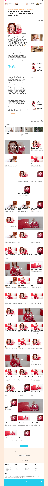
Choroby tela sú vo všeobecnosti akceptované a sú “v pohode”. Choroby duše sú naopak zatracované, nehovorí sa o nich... (11, 166)
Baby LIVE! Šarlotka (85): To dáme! (17, 269)
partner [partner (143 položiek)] (14, 476)
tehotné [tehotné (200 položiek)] (12, 477)
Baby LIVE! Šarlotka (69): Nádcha (36, 345)
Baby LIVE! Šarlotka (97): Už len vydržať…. (36, 178)
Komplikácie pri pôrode (18, 467)
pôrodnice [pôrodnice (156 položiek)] (27, 476)
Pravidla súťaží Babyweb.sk (31, 481)
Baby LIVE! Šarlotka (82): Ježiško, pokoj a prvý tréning (23, 285)
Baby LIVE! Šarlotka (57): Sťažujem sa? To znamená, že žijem (36, 422)
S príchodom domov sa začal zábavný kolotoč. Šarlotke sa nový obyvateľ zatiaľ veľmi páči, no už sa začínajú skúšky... (24, 196)
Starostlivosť (36, 467)
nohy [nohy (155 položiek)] (8, 476)
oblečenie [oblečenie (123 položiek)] (10, 476)
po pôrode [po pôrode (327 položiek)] (19, 476)
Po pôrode (17, 469)
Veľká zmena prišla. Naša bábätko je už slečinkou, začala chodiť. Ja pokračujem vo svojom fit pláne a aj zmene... (24, 441)
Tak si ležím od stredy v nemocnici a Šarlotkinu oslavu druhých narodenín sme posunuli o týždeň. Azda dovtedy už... (10, 226)
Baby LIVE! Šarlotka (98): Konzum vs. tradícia (23, 178)
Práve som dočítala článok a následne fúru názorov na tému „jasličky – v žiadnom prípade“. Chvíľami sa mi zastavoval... (11, 318)
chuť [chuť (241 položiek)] (17, 475)
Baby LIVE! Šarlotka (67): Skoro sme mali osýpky (36, 361)
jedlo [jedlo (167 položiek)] (29, 475)
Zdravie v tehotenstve (8, 469)
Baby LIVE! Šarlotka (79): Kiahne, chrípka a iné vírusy (23, 300)
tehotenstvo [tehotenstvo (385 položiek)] (7, 477)
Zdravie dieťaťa (37, 466)
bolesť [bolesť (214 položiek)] (7, 475)
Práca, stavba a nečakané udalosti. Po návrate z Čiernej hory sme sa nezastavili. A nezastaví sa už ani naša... (37, 425)
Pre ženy (19, 3)
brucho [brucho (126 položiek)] (9, 475)
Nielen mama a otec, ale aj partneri (12, 67)
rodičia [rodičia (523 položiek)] (29, 476)
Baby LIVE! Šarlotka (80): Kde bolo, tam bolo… (10, 300)
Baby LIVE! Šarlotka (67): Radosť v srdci (10, 376)
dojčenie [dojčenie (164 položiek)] (26, 475)
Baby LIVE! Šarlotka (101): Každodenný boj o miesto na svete (40, 67)
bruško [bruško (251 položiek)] (11, 475)
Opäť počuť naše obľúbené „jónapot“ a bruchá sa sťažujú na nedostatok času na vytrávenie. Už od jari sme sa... (24, 380)
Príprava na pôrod (10, 4)
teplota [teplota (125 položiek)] (14, 477)
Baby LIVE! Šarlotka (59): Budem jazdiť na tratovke (10, 422)
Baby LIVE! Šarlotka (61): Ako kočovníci (9, 407)
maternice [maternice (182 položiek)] (34, 475)
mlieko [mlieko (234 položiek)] (6, 476)
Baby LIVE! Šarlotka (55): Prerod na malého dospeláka (23, 437)
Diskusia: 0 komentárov (24, 110)
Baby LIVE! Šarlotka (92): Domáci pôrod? (30, 223)
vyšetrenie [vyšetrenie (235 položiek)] (16, 477)
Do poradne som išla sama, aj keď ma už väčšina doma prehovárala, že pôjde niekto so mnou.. (19, 135)
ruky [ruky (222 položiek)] (31, 476)
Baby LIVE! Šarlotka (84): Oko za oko (36, 269)
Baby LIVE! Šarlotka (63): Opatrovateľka (22, 392)
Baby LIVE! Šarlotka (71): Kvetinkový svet (10, 346)
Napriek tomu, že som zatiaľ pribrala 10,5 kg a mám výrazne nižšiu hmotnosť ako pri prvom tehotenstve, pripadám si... (24, 242)
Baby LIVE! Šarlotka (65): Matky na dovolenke (36, 376)
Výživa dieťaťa (36, 468)
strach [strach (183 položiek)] (38, 476)
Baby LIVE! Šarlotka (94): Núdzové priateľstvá (36, 209)
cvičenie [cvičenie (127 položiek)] (19, 475)
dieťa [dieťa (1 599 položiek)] (23, 475)
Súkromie (36, 481)
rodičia (14, 113)
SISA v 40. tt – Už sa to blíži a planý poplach (8, 133)
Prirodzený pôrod (18, 466)
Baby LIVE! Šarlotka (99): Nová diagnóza (36, 163)
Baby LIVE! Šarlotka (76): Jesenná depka (30, 314)
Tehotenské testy (8, 466)
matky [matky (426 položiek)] (41, 475)
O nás (17, 481)
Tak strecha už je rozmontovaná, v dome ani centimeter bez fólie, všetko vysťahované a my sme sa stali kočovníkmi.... (24, 425)
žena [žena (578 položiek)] (22, 477)
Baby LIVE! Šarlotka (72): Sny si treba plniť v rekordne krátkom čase (37, 331)
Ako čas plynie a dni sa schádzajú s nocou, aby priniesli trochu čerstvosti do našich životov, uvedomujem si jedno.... (23, 395)
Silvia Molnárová (7, 134)
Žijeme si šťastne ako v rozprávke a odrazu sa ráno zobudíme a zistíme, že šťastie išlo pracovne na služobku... (36, 395)
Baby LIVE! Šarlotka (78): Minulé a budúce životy (36, 300)
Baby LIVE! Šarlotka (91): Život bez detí (10, 239)
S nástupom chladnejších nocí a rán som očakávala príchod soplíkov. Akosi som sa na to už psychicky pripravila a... (37, 348)
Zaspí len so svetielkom (11, 65)
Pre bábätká (26, 469)
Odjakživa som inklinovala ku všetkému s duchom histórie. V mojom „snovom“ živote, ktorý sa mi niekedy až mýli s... (36, 303)
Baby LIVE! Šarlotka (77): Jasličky (10, 315)
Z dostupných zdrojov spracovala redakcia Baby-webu (19, 112)
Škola (35, 470)
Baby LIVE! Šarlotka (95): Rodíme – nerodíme (23, 209)
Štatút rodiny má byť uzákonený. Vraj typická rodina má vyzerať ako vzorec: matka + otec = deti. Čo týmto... (37, 242)
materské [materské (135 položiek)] (37, 475)
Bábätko (13, 9)
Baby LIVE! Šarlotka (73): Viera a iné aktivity (23, 331)
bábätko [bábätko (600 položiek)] (13, 475)
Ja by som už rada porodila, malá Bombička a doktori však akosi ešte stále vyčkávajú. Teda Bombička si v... (23, 212)
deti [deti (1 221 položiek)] (21, 475)
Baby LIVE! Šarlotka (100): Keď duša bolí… (39, 70)
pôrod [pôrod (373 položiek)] (25, 476)
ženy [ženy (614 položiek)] (24, 477)
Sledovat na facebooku (24, 460)
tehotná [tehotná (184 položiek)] (10, 477)
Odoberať (28, 455)
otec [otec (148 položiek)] (12, 476)
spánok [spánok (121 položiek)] (33, 476)
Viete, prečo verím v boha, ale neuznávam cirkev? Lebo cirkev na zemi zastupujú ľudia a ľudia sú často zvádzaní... (24, 334)
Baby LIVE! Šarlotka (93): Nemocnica (10, 223)
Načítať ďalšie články (24, 445)
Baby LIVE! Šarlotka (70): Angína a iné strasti (24, 346)
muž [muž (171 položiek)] (7, 476)
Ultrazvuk (7, 468)
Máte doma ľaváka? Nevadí (11, 66)
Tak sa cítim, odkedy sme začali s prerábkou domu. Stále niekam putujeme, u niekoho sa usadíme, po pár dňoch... (10, 410)
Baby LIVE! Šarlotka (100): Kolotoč (23, 193)
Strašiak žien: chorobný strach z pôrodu (11, 3)
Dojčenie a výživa (27, 468)
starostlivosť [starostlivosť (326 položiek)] (35, 476)
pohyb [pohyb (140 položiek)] (17, 476)
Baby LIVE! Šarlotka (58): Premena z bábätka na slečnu (23, 422)
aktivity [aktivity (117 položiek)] (5, 475)
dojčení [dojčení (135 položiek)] (28, 475)
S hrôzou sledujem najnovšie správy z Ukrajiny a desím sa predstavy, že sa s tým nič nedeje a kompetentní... (10, 258)
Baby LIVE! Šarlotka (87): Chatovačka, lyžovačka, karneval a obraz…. (24, 255)
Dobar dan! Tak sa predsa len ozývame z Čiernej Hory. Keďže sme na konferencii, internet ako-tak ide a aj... (11, 441)
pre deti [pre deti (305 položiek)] (22, 476)
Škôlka (36, 469)
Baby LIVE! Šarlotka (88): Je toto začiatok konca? (10, 255)
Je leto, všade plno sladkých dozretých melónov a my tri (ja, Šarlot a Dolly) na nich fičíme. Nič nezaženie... (10, 395)
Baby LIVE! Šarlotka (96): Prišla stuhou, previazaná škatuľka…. (10, 209)
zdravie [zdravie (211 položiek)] (20, 477)
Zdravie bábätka (27, 467)
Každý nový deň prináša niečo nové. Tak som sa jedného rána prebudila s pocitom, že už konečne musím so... (36, 166)
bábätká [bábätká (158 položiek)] (16, 475)
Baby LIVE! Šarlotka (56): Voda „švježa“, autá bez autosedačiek (10, 437)
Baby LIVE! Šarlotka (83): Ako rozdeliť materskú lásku (11, 285)
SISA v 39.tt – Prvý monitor (18, 132)
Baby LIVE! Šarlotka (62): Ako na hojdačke (36, 392)
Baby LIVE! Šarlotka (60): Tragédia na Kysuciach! (31, 406)
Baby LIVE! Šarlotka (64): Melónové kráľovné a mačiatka (10, 392)
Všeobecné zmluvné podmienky (23, 481)
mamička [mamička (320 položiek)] (31, 475)
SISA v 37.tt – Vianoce (37, 132)
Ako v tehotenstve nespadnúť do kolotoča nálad (31, 3)
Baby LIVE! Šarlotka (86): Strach (36, 254)
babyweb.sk (9, 9)
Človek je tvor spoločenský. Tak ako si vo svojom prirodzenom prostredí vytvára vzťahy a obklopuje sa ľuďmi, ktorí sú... (37, 212)
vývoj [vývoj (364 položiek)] (18, 477)
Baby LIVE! (15, 9)
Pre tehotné (7, 470)
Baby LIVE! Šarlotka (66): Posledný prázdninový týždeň (23, 376)
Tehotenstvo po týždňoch (8, 467)
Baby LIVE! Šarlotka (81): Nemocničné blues (37, 285)
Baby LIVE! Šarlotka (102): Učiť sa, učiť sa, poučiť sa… (39, 63)
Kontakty (15, 481)
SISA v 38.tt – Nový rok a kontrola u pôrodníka (29, 133)
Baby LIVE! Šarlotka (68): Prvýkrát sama (17, 360)
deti (11, 113)
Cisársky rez (17, 468)
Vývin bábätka (27, 466)
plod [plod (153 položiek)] (15, 476)
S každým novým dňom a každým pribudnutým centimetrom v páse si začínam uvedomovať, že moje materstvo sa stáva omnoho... (10, 288)
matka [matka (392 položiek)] (39, 475)
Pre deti (36, 471)
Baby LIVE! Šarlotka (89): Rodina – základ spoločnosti (36, 239)
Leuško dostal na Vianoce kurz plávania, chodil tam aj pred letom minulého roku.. (9, 136)
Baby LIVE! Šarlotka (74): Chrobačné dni (10, 331)
